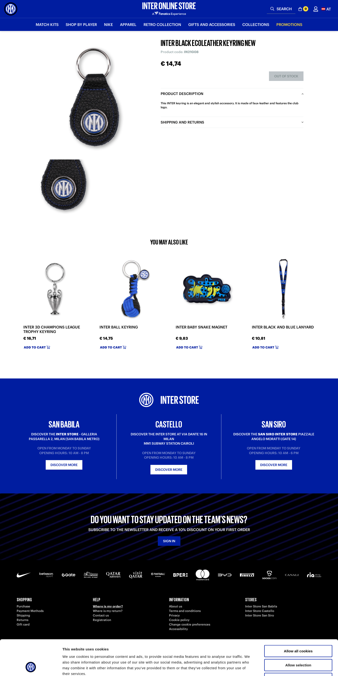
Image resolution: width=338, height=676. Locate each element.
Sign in (169, 541)
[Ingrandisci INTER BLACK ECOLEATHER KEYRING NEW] (94, 97)
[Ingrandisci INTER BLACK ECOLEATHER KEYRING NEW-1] (64, 186)
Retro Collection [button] (162, 24)
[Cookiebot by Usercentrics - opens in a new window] (31, 666)
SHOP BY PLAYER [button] (81, 24)
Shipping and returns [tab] (182, 122)
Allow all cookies (298, 618)
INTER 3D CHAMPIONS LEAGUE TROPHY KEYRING (51, 329)
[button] (326, 9)
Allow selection (298, 632)
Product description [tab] (182, 93)
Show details (250, 667)
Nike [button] (108, 24)
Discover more (64, 465)
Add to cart (37, 347)
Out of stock (286, 76)
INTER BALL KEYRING (118, 327)
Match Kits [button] (47, 24)
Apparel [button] (128, 24)
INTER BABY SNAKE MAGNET (201, 327)
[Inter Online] (11, 9)
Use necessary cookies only (298, 646)
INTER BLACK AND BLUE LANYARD (283, 327)
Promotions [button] (289, 24)
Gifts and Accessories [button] (211, 24)
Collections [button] (255, 24)
